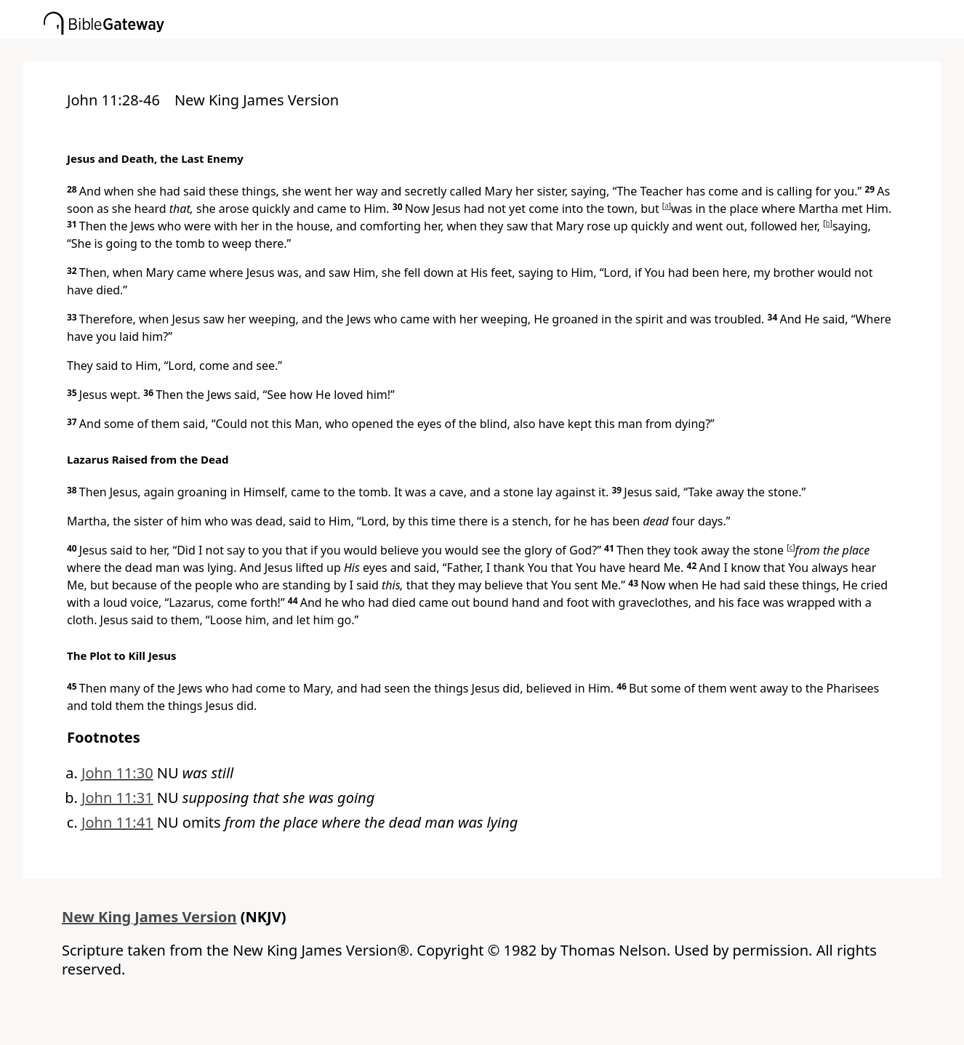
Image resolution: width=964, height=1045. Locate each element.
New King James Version (149, 917)
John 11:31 (117, 797)
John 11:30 (117, 773)
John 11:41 (117, 822)
